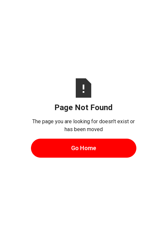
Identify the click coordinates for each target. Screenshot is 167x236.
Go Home (83, 148)
